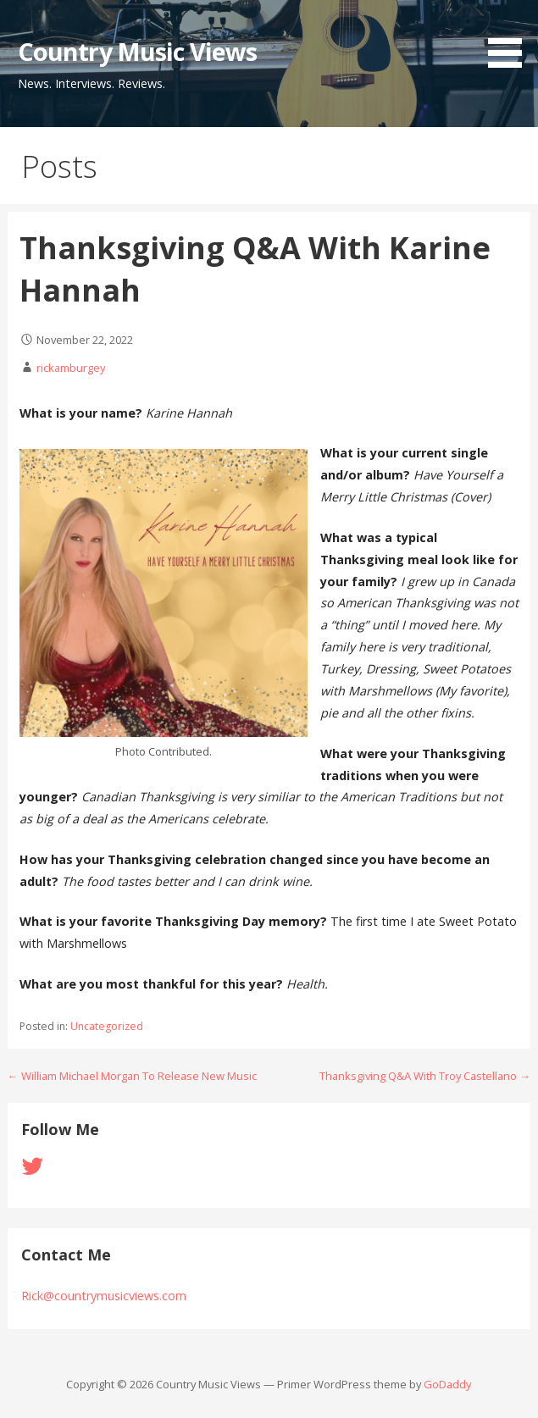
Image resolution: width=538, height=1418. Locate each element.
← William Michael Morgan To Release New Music (132, 1075)
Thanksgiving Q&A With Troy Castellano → (424, 1075)
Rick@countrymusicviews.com (103, 1296)
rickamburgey (70, 367)
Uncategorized (106, 1026)
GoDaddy (447, 1384)
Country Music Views (138, 51)
